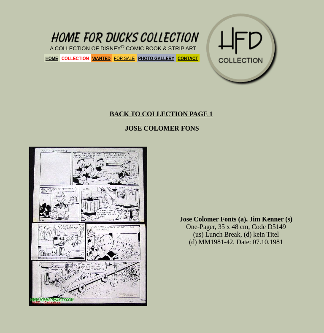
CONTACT (188, 58)
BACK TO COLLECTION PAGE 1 (161, 113)
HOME (52, 58)
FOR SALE (124, 58)
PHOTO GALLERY (156, 58)
